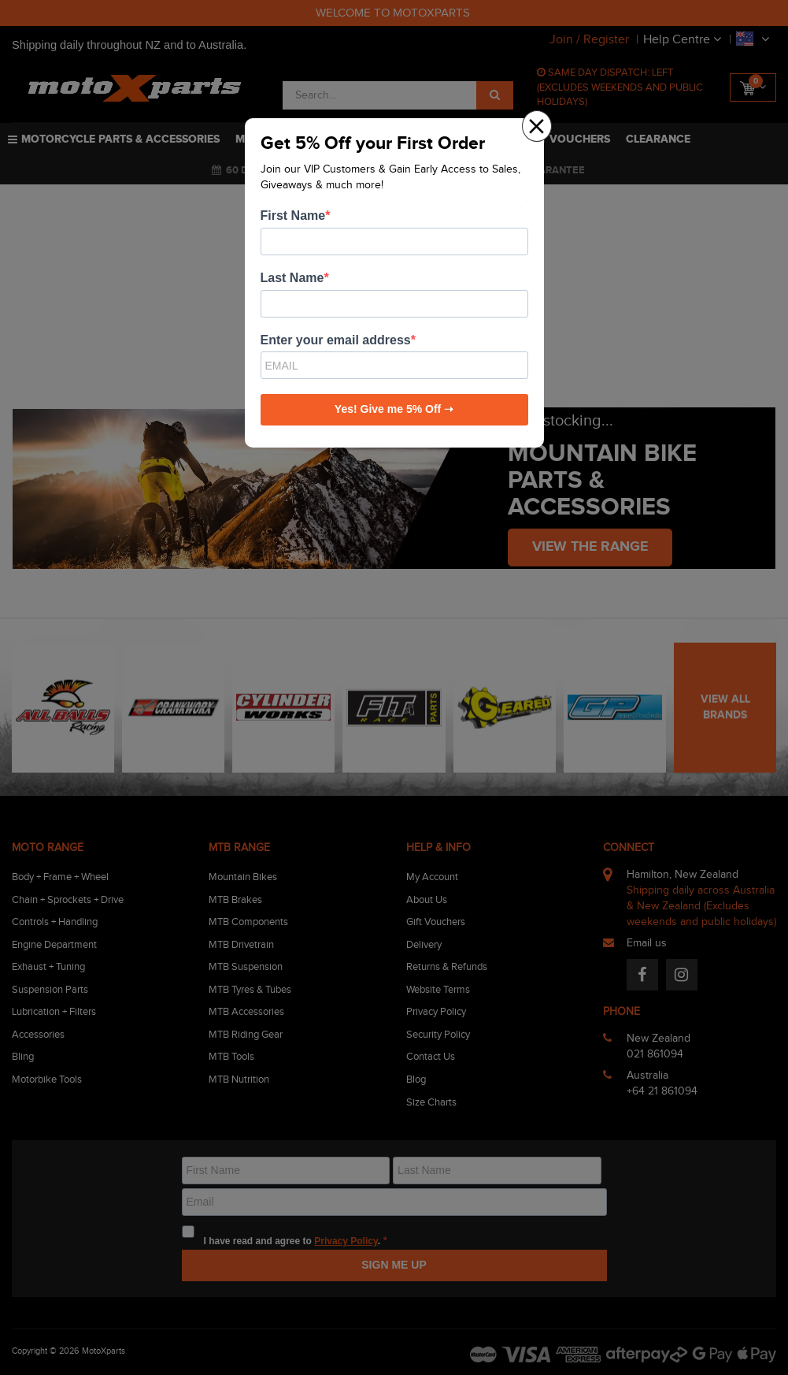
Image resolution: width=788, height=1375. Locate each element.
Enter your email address (336, 340)
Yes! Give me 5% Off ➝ (394, 409)
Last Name (292, 277)
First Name (293, 215)
